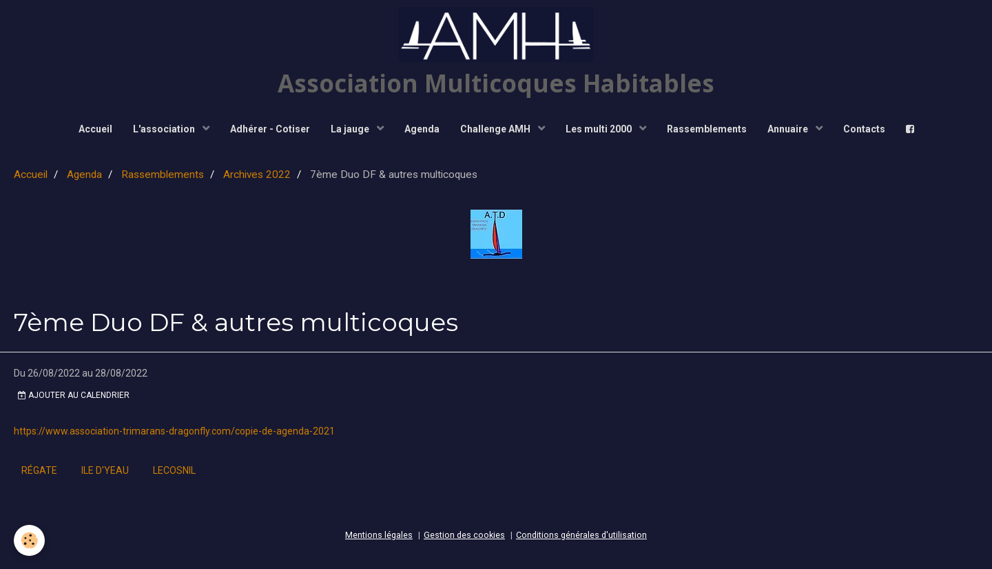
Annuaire (788, 128)
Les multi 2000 (600, 128)
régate (39, 470)
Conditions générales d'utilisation (581, 535)
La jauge (351, 128)
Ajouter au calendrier (74, 395)
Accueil (95, 128)
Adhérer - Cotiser (270, 128)
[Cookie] (29, 540)
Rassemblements (707, 128)
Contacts (864, 128)
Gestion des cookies (464, 535)
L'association (165, 128)
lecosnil (174, 470)
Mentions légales (379, 535)
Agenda (422, 128)
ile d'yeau (105, 470)
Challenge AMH (496, 128)
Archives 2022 (257, 174)
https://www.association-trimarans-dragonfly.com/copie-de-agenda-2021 (174, 431)
